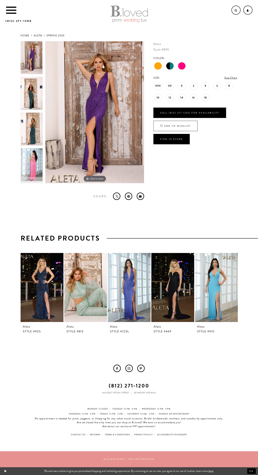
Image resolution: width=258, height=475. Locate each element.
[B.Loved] (129, 14)
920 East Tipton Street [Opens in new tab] (115, 392)
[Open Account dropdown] (247, 10)
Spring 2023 (55, 35)
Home (25, 35)
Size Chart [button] (230, 78)
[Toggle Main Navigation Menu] (11, 10)
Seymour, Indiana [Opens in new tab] (145, 392)
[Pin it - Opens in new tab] (128, 196)
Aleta (38, 35)
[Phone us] (19, 21)
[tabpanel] (32, 59)
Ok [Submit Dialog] (251, 471)
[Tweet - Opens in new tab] (116, 196)
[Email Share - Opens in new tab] (140, 196)
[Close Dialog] (5, 471)
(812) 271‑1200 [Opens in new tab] (129, 385)
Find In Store (171, 139)
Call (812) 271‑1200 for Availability (189, 112)
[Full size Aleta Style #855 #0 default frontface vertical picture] (94, 112)
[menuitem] (117, 368)
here (210, 471)
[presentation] (42, 287)
